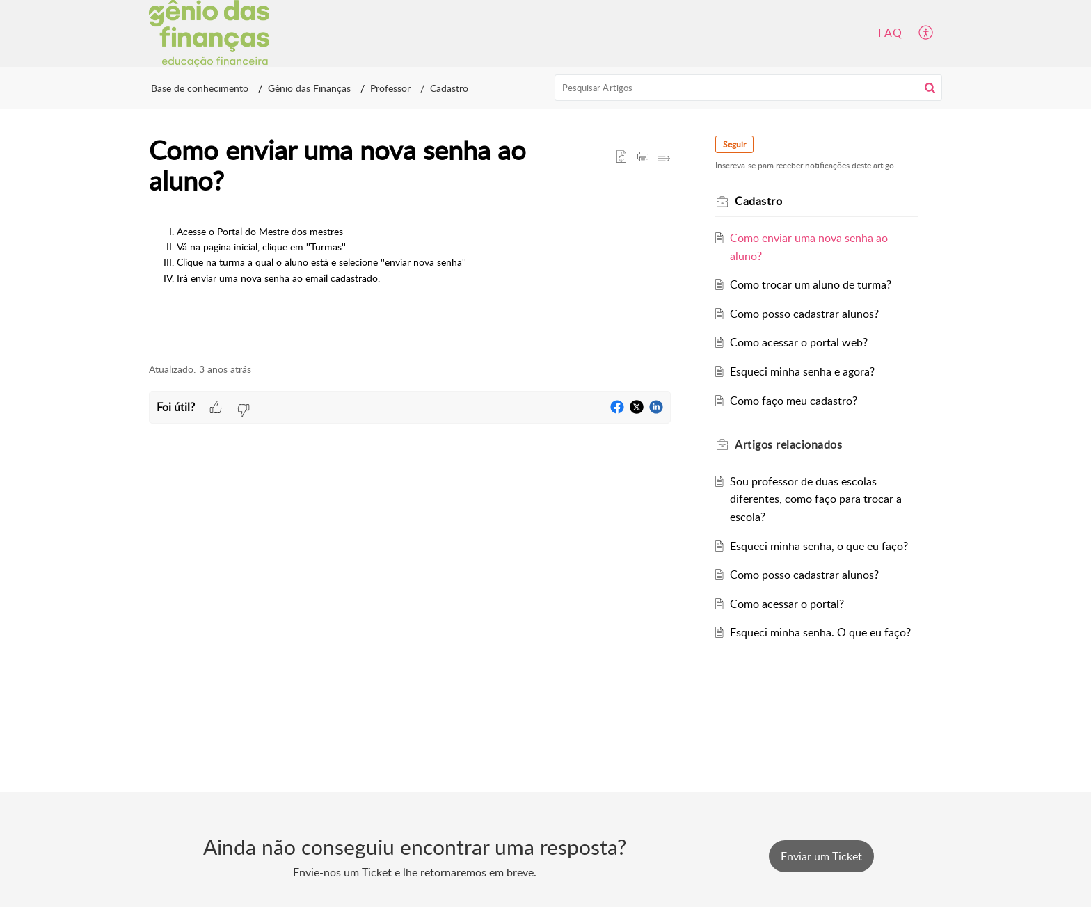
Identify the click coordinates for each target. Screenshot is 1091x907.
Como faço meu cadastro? (793, 400)
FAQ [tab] (890, 32)
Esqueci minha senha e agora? (802, 371)
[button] (926, 33)
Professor (390, 88)
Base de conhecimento (199, 88)
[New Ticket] (821, 856)
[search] (749, 87)
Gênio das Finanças (309, 88)
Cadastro (449, 88)
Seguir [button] (734, 144)
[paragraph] (410, 264)
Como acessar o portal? (787, 603)
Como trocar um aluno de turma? (810, 284)
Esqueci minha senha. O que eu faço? (820, 632)
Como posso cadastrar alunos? (804, 313)
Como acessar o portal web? (799, 342)
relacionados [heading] (788, 444)
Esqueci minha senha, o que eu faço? (819, 546)
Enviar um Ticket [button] (821, 856)
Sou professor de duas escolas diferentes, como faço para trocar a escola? (816, 499)
